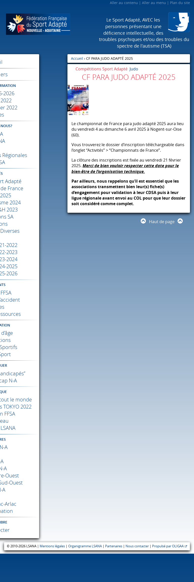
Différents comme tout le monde (33, 417)
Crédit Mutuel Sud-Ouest (33, 511)
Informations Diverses (34, 238)
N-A (33, 475)
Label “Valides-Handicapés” (33, 384)
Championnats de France (33, 195)
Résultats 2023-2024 (34, 266)
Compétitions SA (34, 223)
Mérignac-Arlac (34, 532)
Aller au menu (154, 2)
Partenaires (113, 574)
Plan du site (180, 2)
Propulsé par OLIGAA (168, 574)
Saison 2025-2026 (34, 93)
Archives (33, 114)
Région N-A (33, 496)
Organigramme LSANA (85, 574)
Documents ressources (33, 321)
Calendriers (33, 74)
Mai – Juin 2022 (33, 100)
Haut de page (162, 221)
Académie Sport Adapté (34, 188)
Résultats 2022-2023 (34, 259)
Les (33, 169)
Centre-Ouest (33, 503)
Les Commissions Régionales (33, 159)
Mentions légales (52, 574)
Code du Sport (33, 361)
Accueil (34, 62)
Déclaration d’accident (33, 306)
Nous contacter (137, 574)
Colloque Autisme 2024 (33, 209)
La (33, 133)
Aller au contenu (124, 2)
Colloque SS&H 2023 (33, 216)
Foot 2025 (33, 202)
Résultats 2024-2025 (34, 273)
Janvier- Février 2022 (34, 107)
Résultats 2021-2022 (34, 252)
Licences (33, 314)
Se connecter (33, 558)
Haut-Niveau (33, 449)
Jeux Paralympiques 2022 (33, 431)
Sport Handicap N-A (33, 394)
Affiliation (34, 299)
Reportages (34, 456)
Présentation (34, 442)
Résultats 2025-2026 (34, 280)
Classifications (33, 347)
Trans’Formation (33, 539)
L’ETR (33, 148)
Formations (33, 230)
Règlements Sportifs (34, 354)
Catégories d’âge (33, 340)
